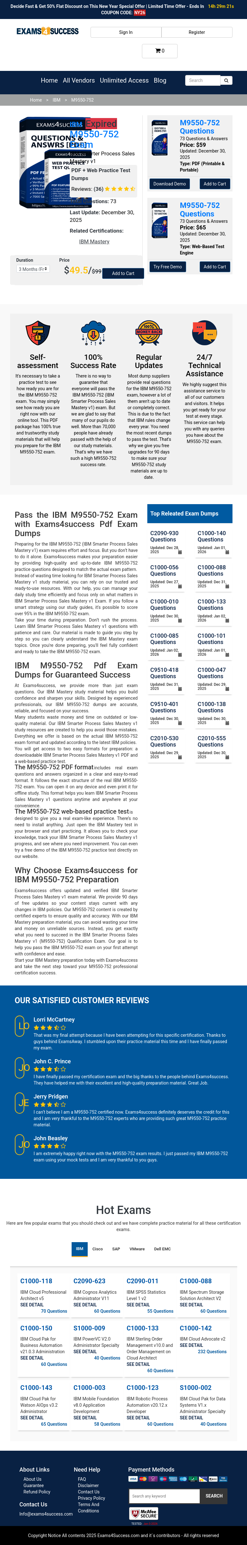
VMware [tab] (137, 1249)
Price (64, 260)
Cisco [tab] (97, 1249)
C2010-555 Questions (212, 741)
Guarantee (34, 1485)
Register (197, 32)
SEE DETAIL (32, 1304)
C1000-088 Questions (212, 570)
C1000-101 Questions (212, 638)
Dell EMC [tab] (162, 1249)
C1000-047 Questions (212, 672)
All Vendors (79, 80)
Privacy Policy (91, 1498)
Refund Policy (37, 1491)
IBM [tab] (79, 1248)
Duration (24, 260)
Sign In (125, 32)
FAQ (82, 1479)
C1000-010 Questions (164, 604)
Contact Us (89, 1491)
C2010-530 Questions (164, 741)
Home (49, 80)
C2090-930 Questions (164, 536)
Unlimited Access (124, 80)
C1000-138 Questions (212, 707)
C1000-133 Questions (212, 604)
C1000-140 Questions (212, 536)
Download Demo (170, 183)
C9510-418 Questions (164, 672)
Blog (160, 80)
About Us (33, 1479)
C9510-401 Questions (164, 707)
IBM (57, 100)
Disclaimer (88, 1485)
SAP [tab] (116, 1249)
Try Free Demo (168, 266)
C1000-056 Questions (164, 570)
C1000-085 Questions (164, 638)
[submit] (226, 80)
